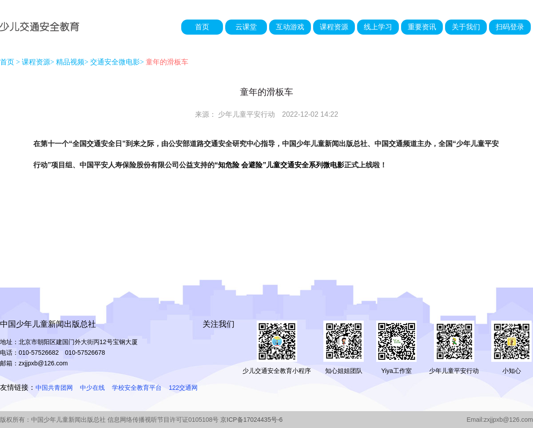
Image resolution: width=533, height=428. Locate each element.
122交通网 (183, 387)
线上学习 (378, 27)
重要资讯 (422, 27)
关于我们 (466, 27)
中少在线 (92, 387)
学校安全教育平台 (137, 387)
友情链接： (18, 387)
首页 (202, 27)
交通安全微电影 (115, 62)
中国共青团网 (54, 387)
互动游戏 (290, 27)
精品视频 (70, 62)
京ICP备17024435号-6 (251, 419)
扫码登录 (510, 27)
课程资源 (334, 27)
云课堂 (246, 27)
